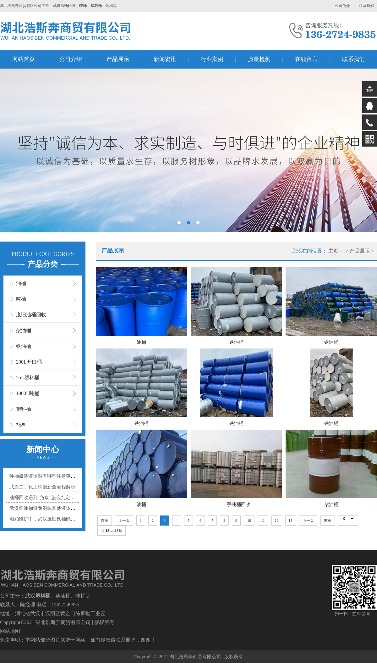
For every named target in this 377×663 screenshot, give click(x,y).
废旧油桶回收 (31, 314)
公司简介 (342, 5)
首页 (104, 520)
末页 (327, 520)
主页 (333, 251)
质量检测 (259, 59)
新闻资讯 (165, 59)
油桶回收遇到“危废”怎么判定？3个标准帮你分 (57, 497)
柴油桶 (23, 330)
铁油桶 (23, 346)
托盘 (21, 424)
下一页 (308, 520)
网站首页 (23, 59)
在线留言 (306, 59)
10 (249, 520)
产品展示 (118, 59)
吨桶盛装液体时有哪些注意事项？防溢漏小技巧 (58, 476)
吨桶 (21, 299)
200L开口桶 (29, 362)
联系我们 (366, 5)
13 (290, 520)
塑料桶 (23, 409)
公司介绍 (70, 59)
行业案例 (212, 59)
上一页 (124, 520)
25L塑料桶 (27, 377)
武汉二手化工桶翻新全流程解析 (42, 486)
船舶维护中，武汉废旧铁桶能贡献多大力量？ (56, 518)
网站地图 (10, 631)
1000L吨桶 (27, 393)
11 (263, 520)
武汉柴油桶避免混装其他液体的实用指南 (51, 508)
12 (277, 520)
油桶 (21, 283)
